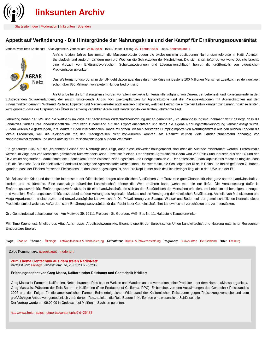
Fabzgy (36, 265)
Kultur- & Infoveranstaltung (142, 241)
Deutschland (208, 241)
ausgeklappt (48, 251)
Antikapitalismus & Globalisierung (82, 241)
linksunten (67, 26)
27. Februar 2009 (146, 49)
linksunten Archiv (70, 12)
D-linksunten (189, 241)
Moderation (49, 26)
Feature (22, 241)
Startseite (22, 26)
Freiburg (234, 241)
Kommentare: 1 (180, 49)
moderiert (66, 251)
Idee (34, 26)
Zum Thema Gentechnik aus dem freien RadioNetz (54, 261)
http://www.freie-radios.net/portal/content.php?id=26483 (51, 312)
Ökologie (51, 241)
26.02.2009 (94, 49)
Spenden (84, 26)
